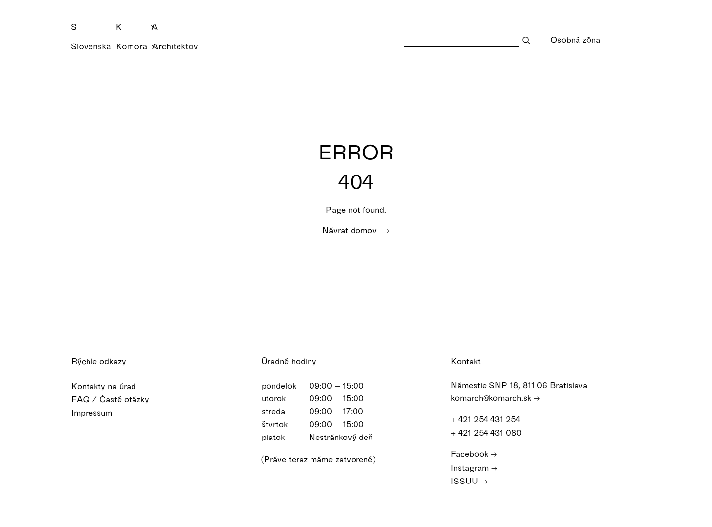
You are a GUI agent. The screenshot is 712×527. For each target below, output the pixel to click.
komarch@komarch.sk (495, 397)
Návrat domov (356, 230)
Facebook (474, 453)
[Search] (461, 40)
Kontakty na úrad (110, 386)
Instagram (474, 467)
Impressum (98, 412)
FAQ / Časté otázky (116, 399)
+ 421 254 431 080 (491, 432)
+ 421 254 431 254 (490, 419)
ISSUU (469, 480)
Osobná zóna (581, 39)
